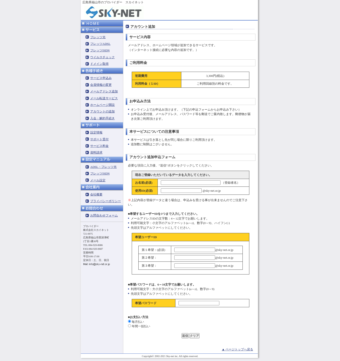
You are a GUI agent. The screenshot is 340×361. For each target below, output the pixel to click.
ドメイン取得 (99, 64)
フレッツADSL (100, 44)
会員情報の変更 (101, 85)
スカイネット (134, 2)
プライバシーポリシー (105, 201)
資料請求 (96, 152)
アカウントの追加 (102, 111)
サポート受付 (99, 139)
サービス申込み (101, 78)
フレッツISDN (100, 50)
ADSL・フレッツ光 (103, 167)
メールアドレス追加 (104, 91)
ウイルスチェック (102, 57)
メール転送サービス (104, 98)
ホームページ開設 (102, 105)
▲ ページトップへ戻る (237, 349)
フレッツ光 (98, 37)
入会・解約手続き (102, 118)
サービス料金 (99, 146)
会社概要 (96, 194)
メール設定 (98, 180)
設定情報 (96, 132)
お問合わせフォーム (104, 215)
